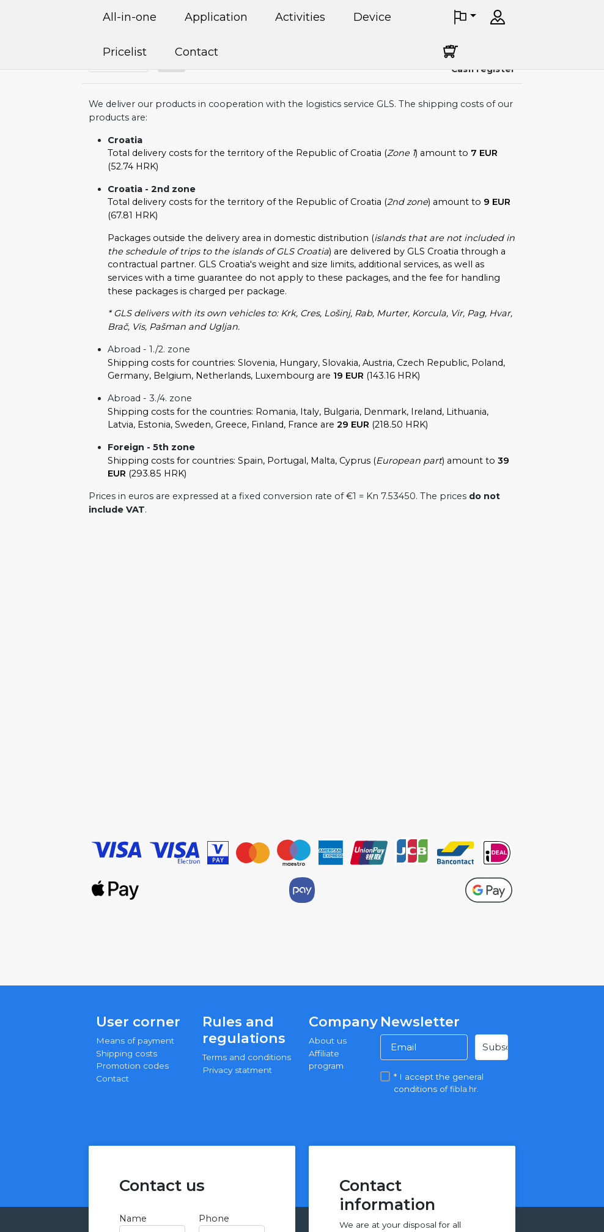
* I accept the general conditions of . (439, 1076)
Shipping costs (126, 1053)
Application (216, 17)
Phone (214, 1218)
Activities (300, 17)
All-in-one (130, 17)
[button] (464, 17)
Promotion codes (132, 1066)
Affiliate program (326, 1059)
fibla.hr (463, 1089)
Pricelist (125, 52)
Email (403, 1047)
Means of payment (135, 1040)
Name (133, 1218)
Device (372, 17)
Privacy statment (237, 1070)
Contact (196, 52)
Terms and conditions (246, 1057)
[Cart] (450, 51)
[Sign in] (497, 17)
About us (328, 1040)
